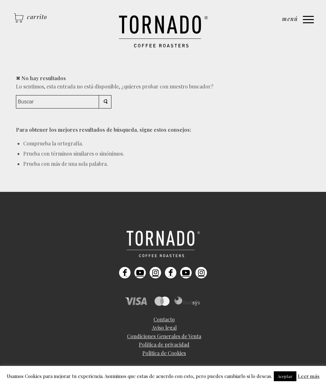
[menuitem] (164, 319)
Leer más (309, 376)
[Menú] (298, 21)
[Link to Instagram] (155, 272)
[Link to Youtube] (140, 272)
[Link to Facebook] (125, 272)
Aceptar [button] (285, 376)
